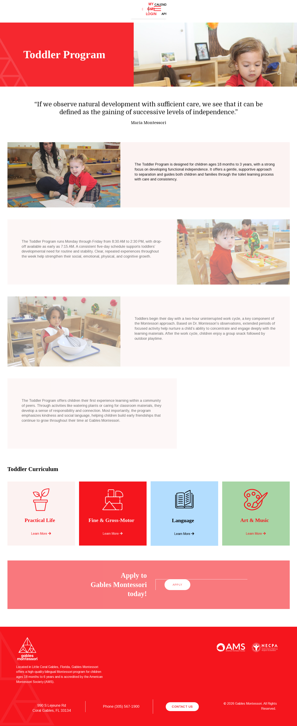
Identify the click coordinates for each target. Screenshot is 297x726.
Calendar (246, 11)
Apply (262, 11)
